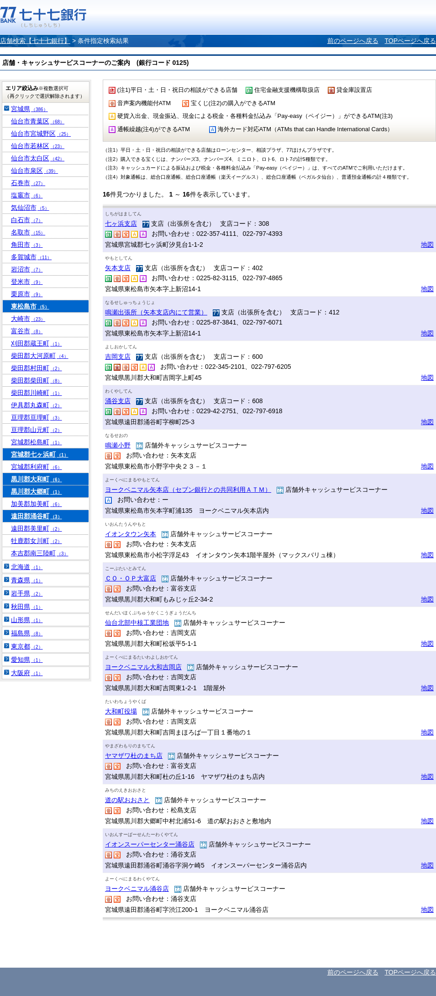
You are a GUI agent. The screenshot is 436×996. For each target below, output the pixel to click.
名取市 (28, 232)
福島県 (27, 633)
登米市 (27, 281)
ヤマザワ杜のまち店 (134, 755)
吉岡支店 (118, 356)
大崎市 (28, 318)
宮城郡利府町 (36, 466)
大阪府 (27, 672)
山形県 (27, 619)
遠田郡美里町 (36, 528)
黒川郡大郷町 (36, 491)
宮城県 (29, 108)
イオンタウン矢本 (130, 534)
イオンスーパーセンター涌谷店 (149, 844)
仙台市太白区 (37, 158)
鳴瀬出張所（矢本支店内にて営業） (156, 312)
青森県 (27, 580)
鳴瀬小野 (118, 445)
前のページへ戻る (352, 40)
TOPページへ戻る (410, 40)
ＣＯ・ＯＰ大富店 (130, 578)
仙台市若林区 (37, 145)
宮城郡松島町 (36, 442)
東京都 (27, 646)
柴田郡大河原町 (39, 355)
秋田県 (27, 606)
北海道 (27, 566)
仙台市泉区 (34, 170)
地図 (427, 244)
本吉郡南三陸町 (39, 553)
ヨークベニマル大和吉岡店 (143, 667)
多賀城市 (31, 257)
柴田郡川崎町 (36, 392)
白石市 (27, 220)
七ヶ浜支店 (121, 223)
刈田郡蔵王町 (36, 343)
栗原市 (27, 294)
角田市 (27, 244)
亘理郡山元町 (36, 429)
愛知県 (27, 659)
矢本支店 (118, 268)
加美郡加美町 (36, 503)
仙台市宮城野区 (41, 133)
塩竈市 (27, 195)
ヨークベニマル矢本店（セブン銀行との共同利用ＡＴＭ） (188, 489)
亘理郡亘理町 (36, 417)
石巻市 (28, 182)
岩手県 (27, 593)
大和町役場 (121, 711)
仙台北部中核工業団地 (137, 622)
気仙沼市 (30, 207)
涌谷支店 (118, 401)
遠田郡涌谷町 (36, 516)
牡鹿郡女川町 (36, 540)
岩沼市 (27, 269)
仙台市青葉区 (37, 121)
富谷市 (27, 331)
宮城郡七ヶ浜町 (39, 454)
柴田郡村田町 (36, 368)
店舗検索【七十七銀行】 (35, 40)
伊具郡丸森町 (36, 405)
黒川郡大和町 (36, 479)
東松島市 (30, 306)
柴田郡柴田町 (36, 380)
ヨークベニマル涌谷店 (137, 888)
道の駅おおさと (127, 800)
